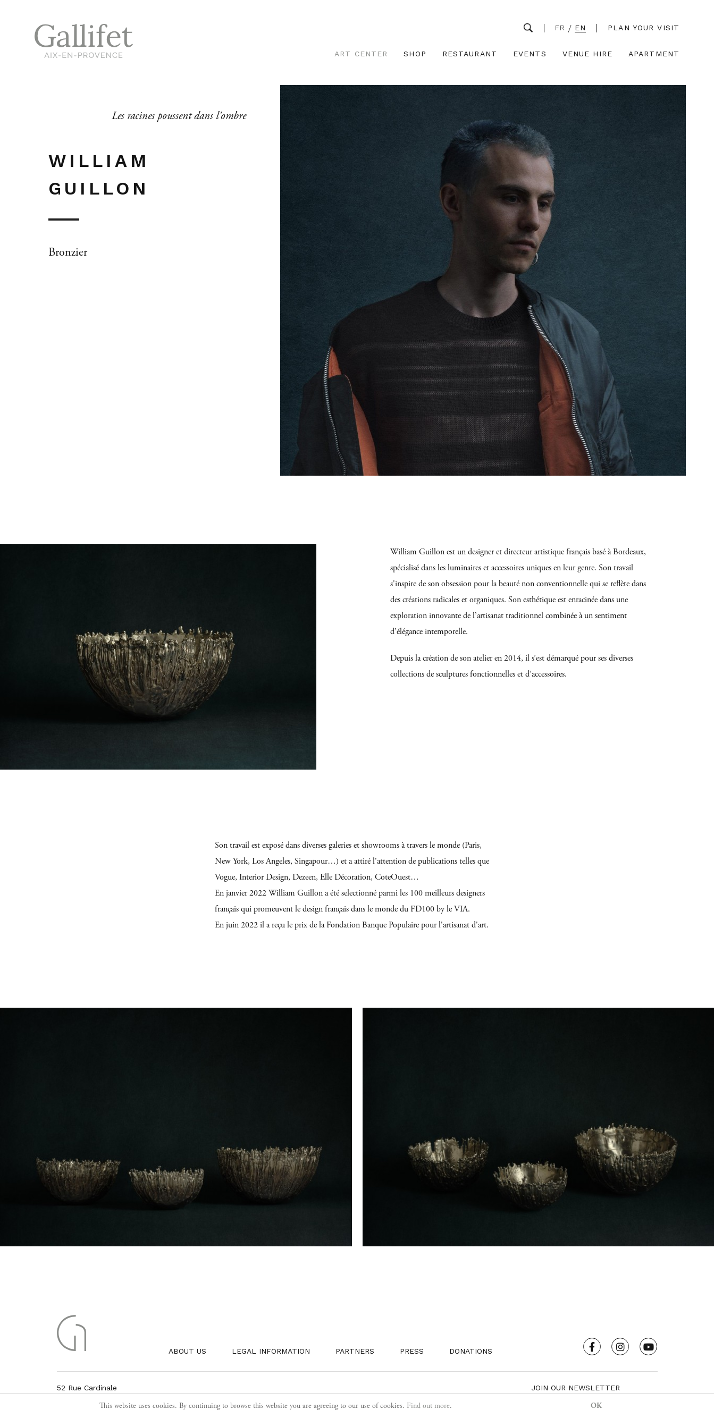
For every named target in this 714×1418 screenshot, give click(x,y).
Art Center (361, 54)
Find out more (428, 1406)
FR (560, 28)
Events (530, 54)
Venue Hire (587, 54)
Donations (470, 1351)
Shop (415, 54)
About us (187, 1351)
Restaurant (469, 54)
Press (412, 1351)
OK (596, 1406)
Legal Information (271, 1351)
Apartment (653, 54)
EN (580, 28)
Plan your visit (643, 27)
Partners (354, 1351)
